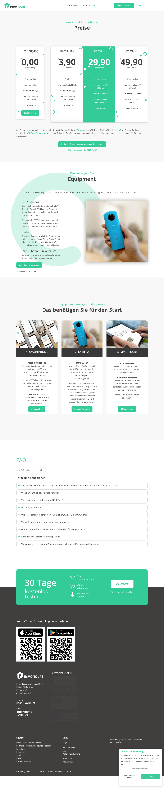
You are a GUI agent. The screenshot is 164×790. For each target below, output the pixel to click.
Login (141, 5)
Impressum (67, 768)
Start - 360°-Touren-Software (28, 752)
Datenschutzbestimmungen (139, 769)
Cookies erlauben (116, 752)
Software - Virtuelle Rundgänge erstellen (33, 756)
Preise (92, 6)
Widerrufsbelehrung (71, 764)
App (85, 6)
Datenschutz (68, 772)
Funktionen (21, 759)
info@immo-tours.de (24, 725)
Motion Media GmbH (63, 781)
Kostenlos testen (124, 5)
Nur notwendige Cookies (130, 776)
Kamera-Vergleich (82, 409)
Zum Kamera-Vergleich (29, 265)
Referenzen (21, 762)
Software (73, 6)
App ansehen (37, 409)
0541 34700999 (26, 715)
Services (19, 765)
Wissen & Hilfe (69, 757)
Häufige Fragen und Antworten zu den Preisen (83, 144)
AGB (64, 760)
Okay (151, 776)
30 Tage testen (127, 409)
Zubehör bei (26, 271)
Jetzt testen (30, 113)
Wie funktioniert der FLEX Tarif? (83, 150)
